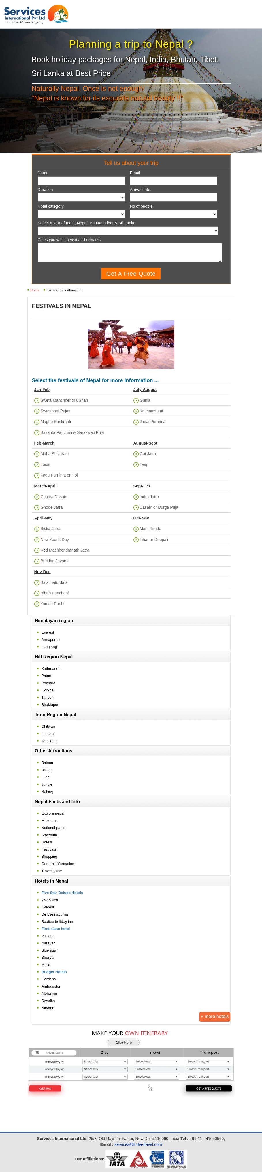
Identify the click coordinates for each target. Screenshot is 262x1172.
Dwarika (48, 1000)
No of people (141, 206)
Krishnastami (151, 411)
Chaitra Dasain (53, 496)
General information (58, 864)
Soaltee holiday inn (57, 921)
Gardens (49, 979)
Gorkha (48, 690)
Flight (46, 777)
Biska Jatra (50, 528)
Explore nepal (53, 813)
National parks (53, 828)
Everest (48, 632)
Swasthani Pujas (54, 411)
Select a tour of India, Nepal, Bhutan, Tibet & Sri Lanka (86, 223)
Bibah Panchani (54, 593)
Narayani (49, 943)
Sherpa (48, 957)
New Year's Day (54, 539)
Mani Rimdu (150, 528)
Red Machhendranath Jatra (64, 550)
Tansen (48, 697)
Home (34, 290)
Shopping (49, 856)
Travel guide (52, 871)
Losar (45, 464)
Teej (143, 464)
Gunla (145, 400)
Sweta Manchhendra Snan (64, 400)
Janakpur (49, 741)
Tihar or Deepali (154, 539)
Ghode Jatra (51, 507)
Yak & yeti (50, 900)
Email (135, 173)
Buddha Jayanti (54, 561)
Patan (46, 676)
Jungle (47, 784)
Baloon (47, 763)
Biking (47, 770)
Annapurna (51, 639)
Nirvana (48, 1008)
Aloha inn (49, 993)
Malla (46, 965)
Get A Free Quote (131, 273)
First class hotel (56, 929)
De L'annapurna (55, 914)
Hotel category (51, 206)
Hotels (47, 842)
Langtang (49, 647)
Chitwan (48, 726)
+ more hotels (215, 1016)
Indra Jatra (149, 496)
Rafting (47, 791)
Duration (45, 190)
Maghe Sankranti (55, 421)
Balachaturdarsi (54, 582)
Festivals (49, 849)
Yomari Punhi (52, 603)
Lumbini (48, 733)
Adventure (50, 835)
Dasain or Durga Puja (159, 507)
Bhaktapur (50, 704)
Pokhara (48, 683)
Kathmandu (51, 668)
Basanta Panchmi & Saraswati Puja (72, 432)
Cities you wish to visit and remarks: (70, 240)
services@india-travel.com (138, 1144)
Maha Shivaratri (54, 453)
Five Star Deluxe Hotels (62, 893)
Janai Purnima (152, 421)
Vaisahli (48, 936)
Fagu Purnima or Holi (59, 475)
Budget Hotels (54, 972)
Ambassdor (51, 986)
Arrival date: (140, 190)
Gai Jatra (148, 453)
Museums (50, 820)
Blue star (49, 950)
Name (43, 173)
